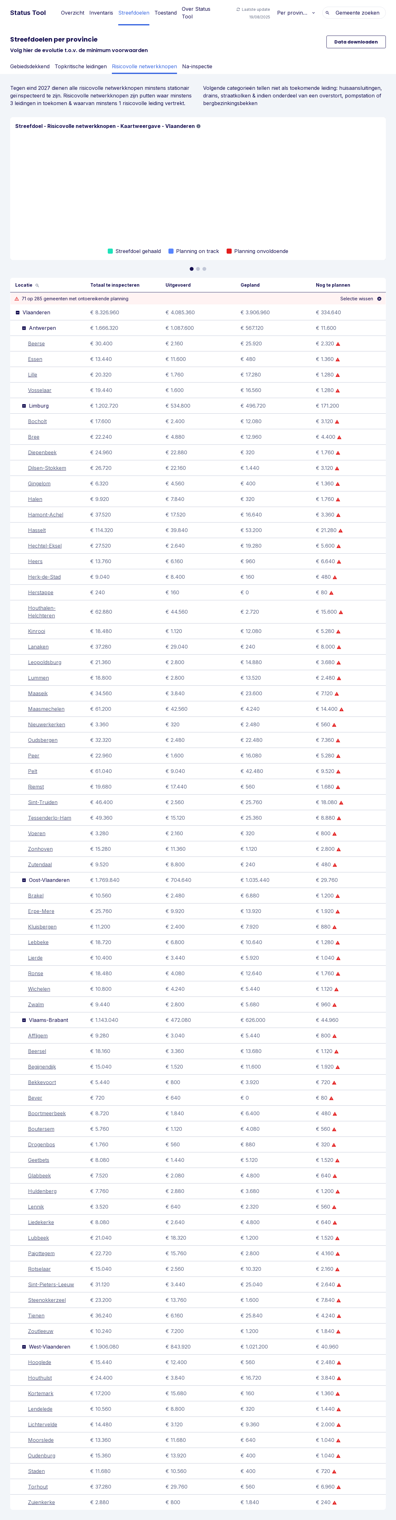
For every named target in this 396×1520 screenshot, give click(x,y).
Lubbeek (38, 1238)
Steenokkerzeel (47, 1300)
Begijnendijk (42, 1066)
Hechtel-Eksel (45, 546)
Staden (36, 1471)
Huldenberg (42, 1191)
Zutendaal (40, 864)
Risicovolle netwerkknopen (144, 66)
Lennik (36, 1206)
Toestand (165, 13)
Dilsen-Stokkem (47, 468)
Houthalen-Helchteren (42, 612)
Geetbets (38, 1160)
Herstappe (40, 592)
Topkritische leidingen (81, 66)
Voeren (36, 833)
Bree (33, 437)
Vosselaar (39, 390)
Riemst (36, 786)
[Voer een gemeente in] (74, 285)
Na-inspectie (197, 66)
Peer (33, 755)
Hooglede (39, 1362)
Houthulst (40, 1378)
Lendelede (40, 1409)
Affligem (38, 1035)
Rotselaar (39, 1269)
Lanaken (38, 646)
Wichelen (39, 989)
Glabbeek (39, 1175)
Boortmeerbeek (47, 1113)
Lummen (38, 678)
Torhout (38, 1486)
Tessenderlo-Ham (49, 818)
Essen (35, 359)
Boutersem (41, 1129)
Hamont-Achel (45, 514)
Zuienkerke (41, 1502)
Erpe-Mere (41, 911)
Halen (35, 499)
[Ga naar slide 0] (192, 269)
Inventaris (101, 13)
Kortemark (40, 1393)
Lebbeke (38, 942)
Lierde (35, 958)
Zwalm (36, 1004)
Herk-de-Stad (44, 577)
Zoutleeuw (40, 1331)
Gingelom (39, 483)
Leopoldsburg (44, 662)
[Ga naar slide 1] (198, 269)
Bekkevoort (42, 1082)
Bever (35, 1098)
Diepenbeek (42, 452)
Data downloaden (356, 42)
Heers (35, 561)
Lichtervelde (42, 1424)
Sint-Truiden (43, 802)
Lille (32, 374)
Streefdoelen (133, 13)
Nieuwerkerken (46, 724)
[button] (198, 126)
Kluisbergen (42, 926)
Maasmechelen (46, 709)
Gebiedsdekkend (30, 66)
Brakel (36, 895)
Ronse (35, 973)
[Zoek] (37, 285)
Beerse (36, 343)
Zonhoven (40, 849)
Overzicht (72, 13)
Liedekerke (41, 1222)
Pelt (32, 771)
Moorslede (41, 1440)
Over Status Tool (196, 13)
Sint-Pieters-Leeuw (51, 1284)
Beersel (37, 1051)
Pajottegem (41, 1253)
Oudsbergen (43, 740)
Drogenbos (41, 1144)
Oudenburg (41, 1455)
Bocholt (37, 421)
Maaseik (38, 693)
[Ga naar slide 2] (204, 269)
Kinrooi (36, 631)
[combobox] (381, 13)
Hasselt (37, 530)
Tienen (36, 1315)
